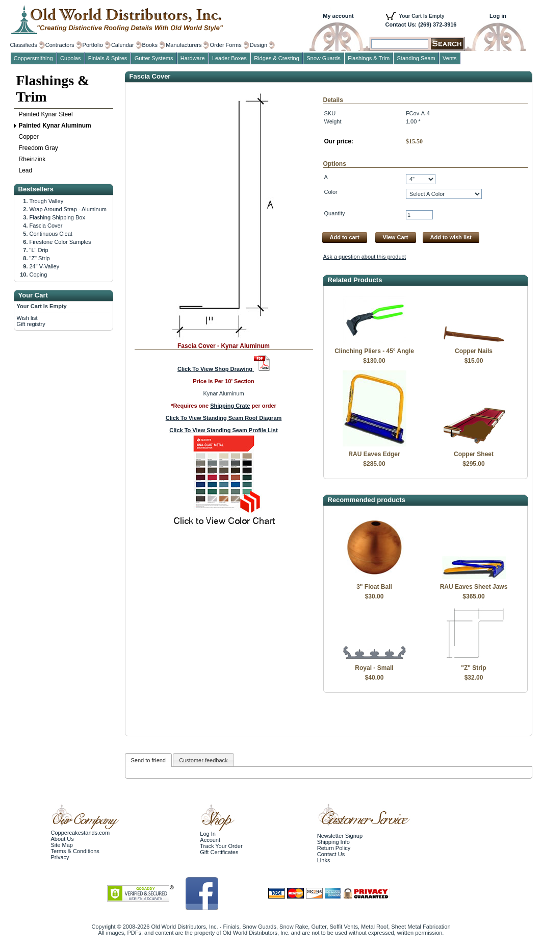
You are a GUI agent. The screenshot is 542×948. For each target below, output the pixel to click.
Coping (38, 274)
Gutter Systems (154, 58)
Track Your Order (221, 846)
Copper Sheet (474, 454)
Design (258, 45)
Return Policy (333, 848)
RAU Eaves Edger (374, 454)
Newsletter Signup (340, 836)
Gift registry (31, 324)
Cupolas (70, 58)
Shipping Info (333, 842)
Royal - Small (374, 667)
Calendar (122, 45)
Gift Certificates (219, 852)
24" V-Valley (45, 266)
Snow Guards (323, 58)
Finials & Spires (107, 58)
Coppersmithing (33, 58)
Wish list (27, 318)
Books (150, 45)
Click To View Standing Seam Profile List (223, 430)
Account (210, 840)
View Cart (395, 237)
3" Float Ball (374, 586)
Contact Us (331, 854)
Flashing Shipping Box (57, 217)
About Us (62, 839)
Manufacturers (183, 45)
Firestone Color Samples (60, 242)
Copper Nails (474, 351)
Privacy (60, 857)
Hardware (192, 58)
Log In (208, 834)
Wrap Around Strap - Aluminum (68, 209)
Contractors (59, 45)
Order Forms (225, 45)
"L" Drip (39, 250)
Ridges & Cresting (276, 58)
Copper (29, 136)
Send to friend (148, 760)
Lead (26, 170)
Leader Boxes (229, 58)
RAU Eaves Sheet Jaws (474, 586)
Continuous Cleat (51, 234)
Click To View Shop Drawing (223, 369)
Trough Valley (47, 201)
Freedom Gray (38, 148)
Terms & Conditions (75, 851)
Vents (450, 58)
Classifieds (23, 45)
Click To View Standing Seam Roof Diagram (224, 418)
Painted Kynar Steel (46, 114)
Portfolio (93, 45)
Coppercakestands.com (80, 833)
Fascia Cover (46, 225)
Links (323, 860)
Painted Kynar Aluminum (55, 125)
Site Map (62, 845)
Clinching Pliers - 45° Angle (374, 351)
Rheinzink (32, 159)
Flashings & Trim (53, 88)
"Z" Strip (473, 667)
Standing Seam (416, 58)
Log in (497, 16)
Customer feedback (203, 760)
